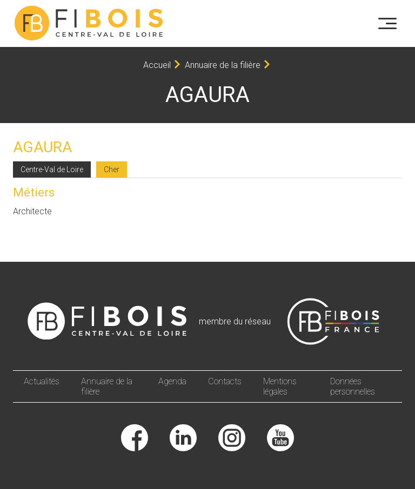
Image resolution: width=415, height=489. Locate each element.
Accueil (157, 65)
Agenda (172, 381)
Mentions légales (280, 386)
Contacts (225, 381)
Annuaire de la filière (222, 65)
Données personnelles (352, 386)
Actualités (41, 381)
